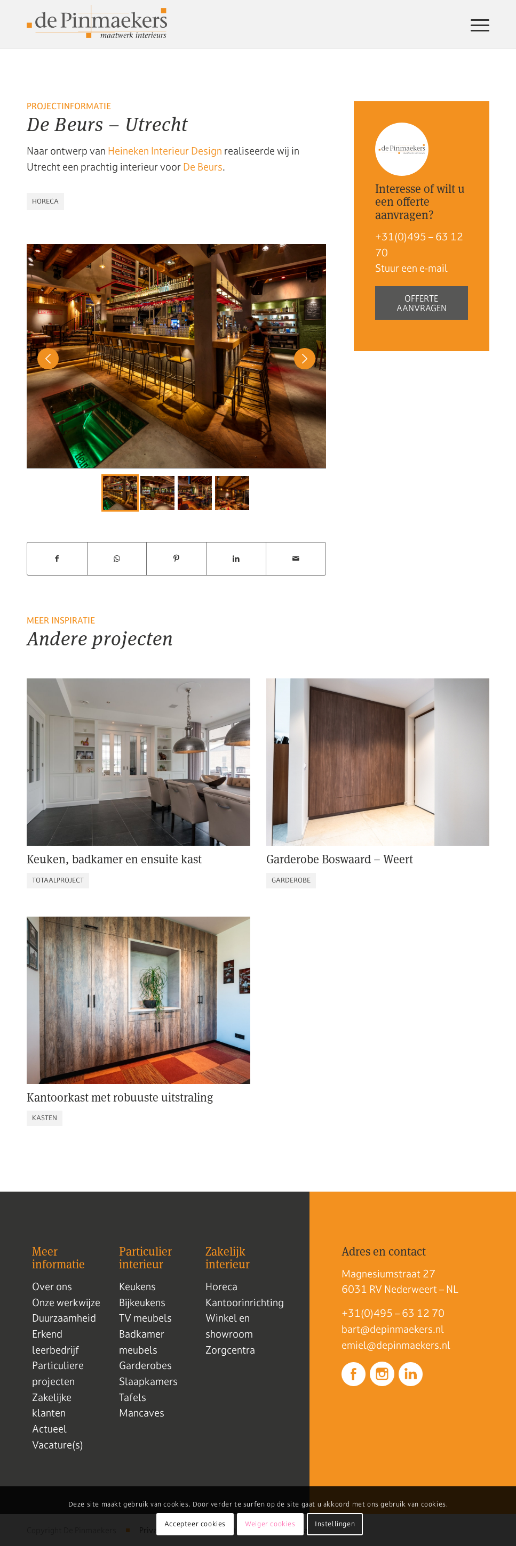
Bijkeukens (142, 1302)
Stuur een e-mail (411, 268)
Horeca (221, 1286)
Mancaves (141, 1412)
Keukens (137, 1286)
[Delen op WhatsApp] (117, 559)
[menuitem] (477, 24)
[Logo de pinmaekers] (97, 24)
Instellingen (335, 1524)
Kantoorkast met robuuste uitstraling (120, 1097)
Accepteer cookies (195, 1524)
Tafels (132, 1397)
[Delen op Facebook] (57, 559)
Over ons (52, 1286)
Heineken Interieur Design (165, 150)
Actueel (49, 1428)
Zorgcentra (230, 1349)
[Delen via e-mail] (296, 559)
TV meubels (145, 1318)
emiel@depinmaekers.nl (396, 1345)
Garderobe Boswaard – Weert (339, 859)
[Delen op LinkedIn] (236, 559)
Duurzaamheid (64, 1318)
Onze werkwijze (66, 1302)
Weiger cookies (270, 1524)
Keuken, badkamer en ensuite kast (114, 859)
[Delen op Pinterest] (176, 559)
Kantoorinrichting (244, 1302)
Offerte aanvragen (421, 303)
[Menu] (477, 24)
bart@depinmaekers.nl (393, 1329)
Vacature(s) (57, 1444)
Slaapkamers (148, 1381)
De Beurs (203, 166)
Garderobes (145, 1365)
